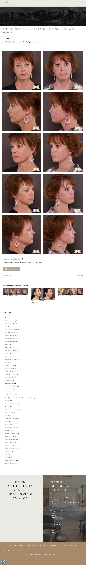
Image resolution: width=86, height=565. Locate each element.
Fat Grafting (8, 347)
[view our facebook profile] (68, 503)
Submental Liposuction (11, 418)
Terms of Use (47, 554)
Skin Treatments (9, 463)
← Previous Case (6, 275)
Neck (6, 407)
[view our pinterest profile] (76, 503)
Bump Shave (8, 424)
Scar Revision (9, 451)
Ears (6, 318)
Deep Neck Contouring (11, 410)
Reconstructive (9, 436)
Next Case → (80, 275)
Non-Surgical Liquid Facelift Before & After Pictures (19, 398)
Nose (6, 421)
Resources (53, 545)
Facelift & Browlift (64, 296)
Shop (76, 545)
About (15, 545)
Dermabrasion (9, 457)
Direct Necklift (9, 412)
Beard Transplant (10, 371)
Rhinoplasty (8, 430)
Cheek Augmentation (11, 386)
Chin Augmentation (10, 335)
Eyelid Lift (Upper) (10, 341)
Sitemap (54, 554)
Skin (6, 454)
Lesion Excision (9, 445)
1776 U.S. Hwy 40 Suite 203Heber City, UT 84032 (57, 528)
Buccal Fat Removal (10, 332)
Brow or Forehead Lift (11, 329)
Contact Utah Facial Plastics (65, 545)
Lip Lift (7, 353)
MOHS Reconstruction (11, 448)
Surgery (21, 545)
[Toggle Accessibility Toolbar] (3, 562)
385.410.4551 (70, 497)
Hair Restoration (9, 368)
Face (6, 327)
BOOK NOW (11, 269)
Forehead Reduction (10, 350)
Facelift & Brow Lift (10, 296)
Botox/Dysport (9, 383)
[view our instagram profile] (66, 503)
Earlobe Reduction (10, 324)
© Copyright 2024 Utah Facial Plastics (13, 550)
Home (10, 545)
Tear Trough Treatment (11, 404)
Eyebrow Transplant (10, 374)
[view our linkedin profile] (78, 503)
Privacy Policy (38, 554)
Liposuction (8, 356)
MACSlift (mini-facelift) (11, 359)
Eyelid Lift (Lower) (10, 338)
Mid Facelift (8, 362)
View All (7, 315)
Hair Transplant (9, 377)
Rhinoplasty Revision (11, 433)
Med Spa (28, 545)
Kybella (7, 415)
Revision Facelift (9, 365)
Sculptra (7, 401)
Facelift (7, 344)
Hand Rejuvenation (10, 392)
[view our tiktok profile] (73, 503)
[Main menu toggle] (84, 3)
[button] (11, 269)
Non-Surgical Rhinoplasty (12, 427)
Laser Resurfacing (10, 460)
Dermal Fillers (9, 389)
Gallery (45, 545)
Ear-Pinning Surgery (10, 321)
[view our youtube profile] (71, 503)
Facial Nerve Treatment (11, 439)
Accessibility (30, 554)
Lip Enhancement (10, 395)
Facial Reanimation (10, 442)
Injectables (8, 380)
